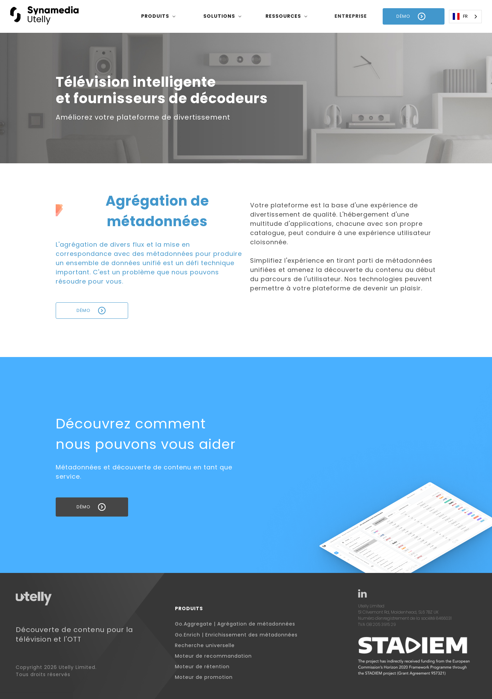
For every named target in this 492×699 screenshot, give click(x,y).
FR (460, 16)
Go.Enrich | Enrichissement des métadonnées (236, 635)
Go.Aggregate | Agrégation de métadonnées (235, 624)
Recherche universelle (205, 645)
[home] (44, 16)
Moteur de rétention (202, 666)
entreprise (350, 16)
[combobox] (465, 16)
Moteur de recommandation (213, 656)
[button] (158, 16)
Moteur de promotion (204, 677)
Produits (189, 608)
